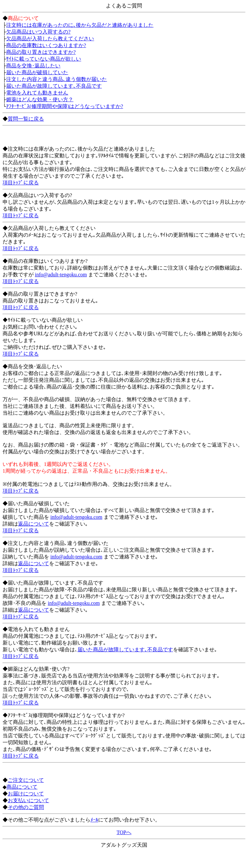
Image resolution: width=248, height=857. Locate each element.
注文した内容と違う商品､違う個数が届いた (56, 79)
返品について (33, 524)
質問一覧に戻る (26, 119)
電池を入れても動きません (37, 92)
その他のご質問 (26, 807)
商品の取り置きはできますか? (41, 52)
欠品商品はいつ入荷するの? (38, 31)
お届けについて (26, 793)
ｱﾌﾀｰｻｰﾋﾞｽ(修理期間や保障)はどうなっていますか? (64, 106)
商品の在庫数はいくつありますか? (46, 45)
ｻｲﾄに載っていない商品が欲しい (43, 59)
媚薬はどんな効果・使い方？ (39, 99)
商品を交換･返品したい (33, 65)
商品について (21, 787)
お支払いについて (28, 800)
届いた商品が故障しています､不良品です (54, 86)
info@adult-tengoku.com (61, 274)
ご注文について (26, 780)
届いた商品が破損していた (37, 72)
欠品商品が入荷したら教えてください (50, 38)
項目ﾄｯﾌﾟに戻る (21, 182)
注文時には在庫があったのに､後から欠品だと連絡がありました (79, 25)
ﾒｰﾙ (94, 820)
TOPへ (124, 832)
